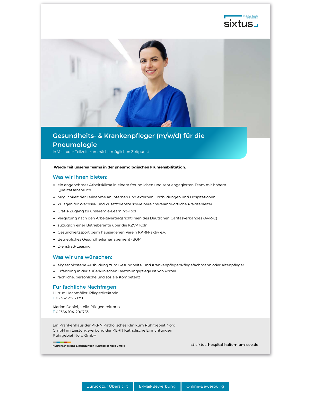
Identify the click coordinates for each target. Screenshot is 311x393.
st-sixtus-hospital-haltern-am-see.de (224, 344)
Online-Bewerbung (205, 386)
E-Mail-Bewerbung (157, 386)
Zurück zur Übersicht (107, 386)
